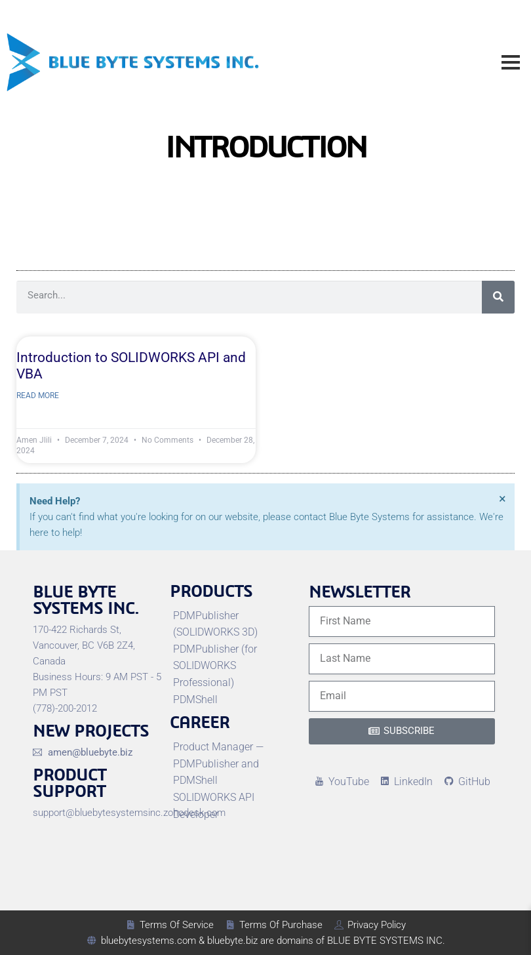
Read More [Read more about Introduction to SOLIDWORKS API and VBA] (37, 395)
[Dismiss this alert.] (502, 498)
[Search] (498, 297)
